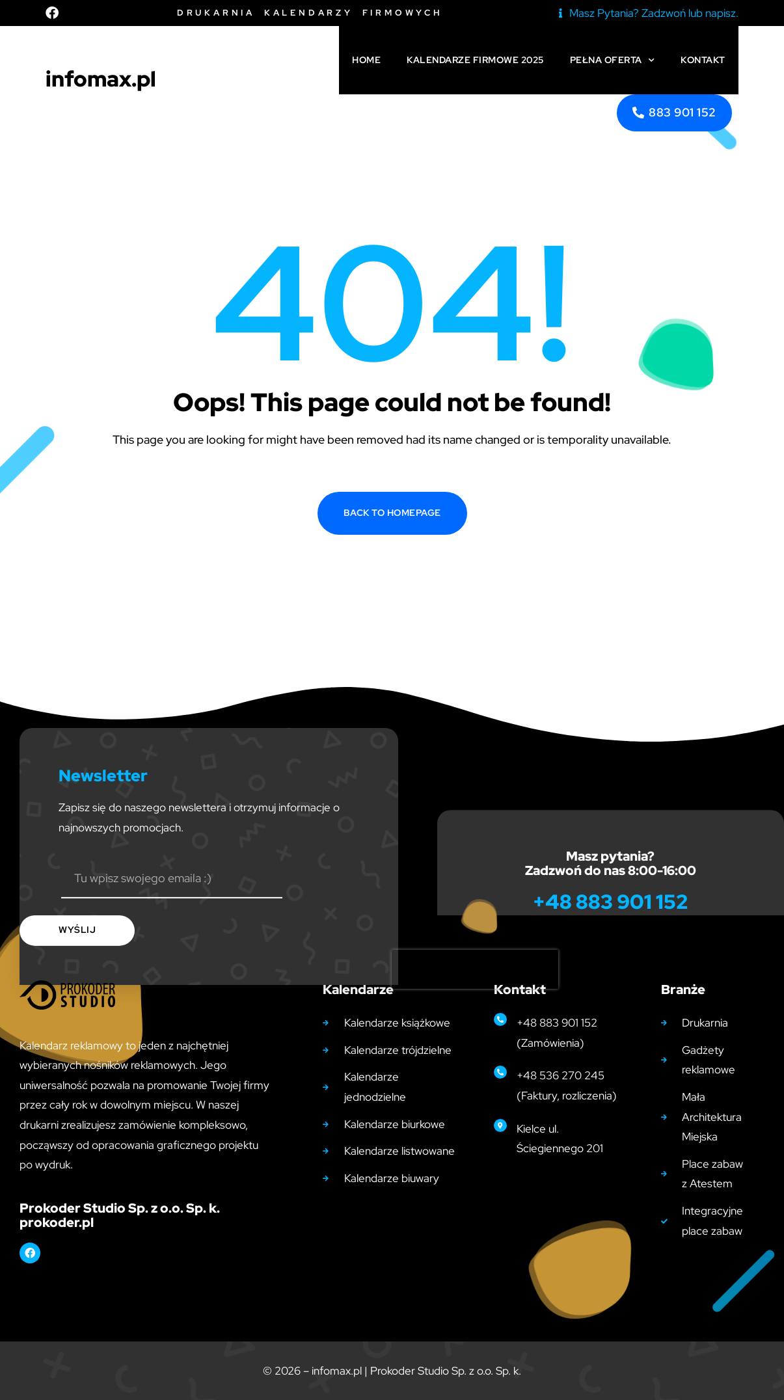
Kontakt (703, 60)
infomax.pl (101, 78)
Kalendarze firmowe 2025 (475, 60)
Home (366, 60)
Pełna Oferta (612, 60)
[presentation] (475, 1035)
